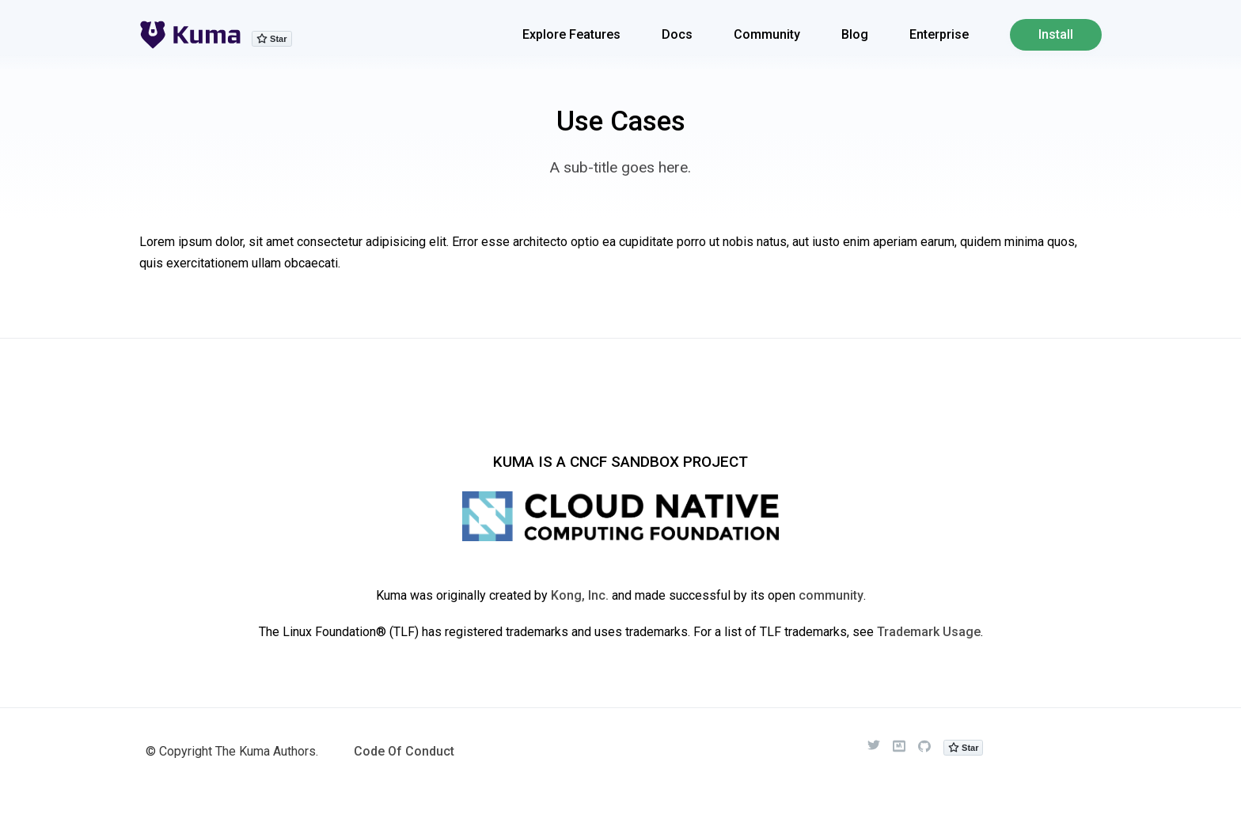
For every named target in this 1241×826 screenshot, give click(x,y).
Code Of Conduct (404, 751)
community (831, 595)
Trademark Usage (929, 631)
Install (1055, 34)
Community (767, 34)
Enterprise (939, 34)
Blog (854, 34)
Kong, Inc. (580, 595)
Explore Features (571, 34)
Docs (677, 34)
